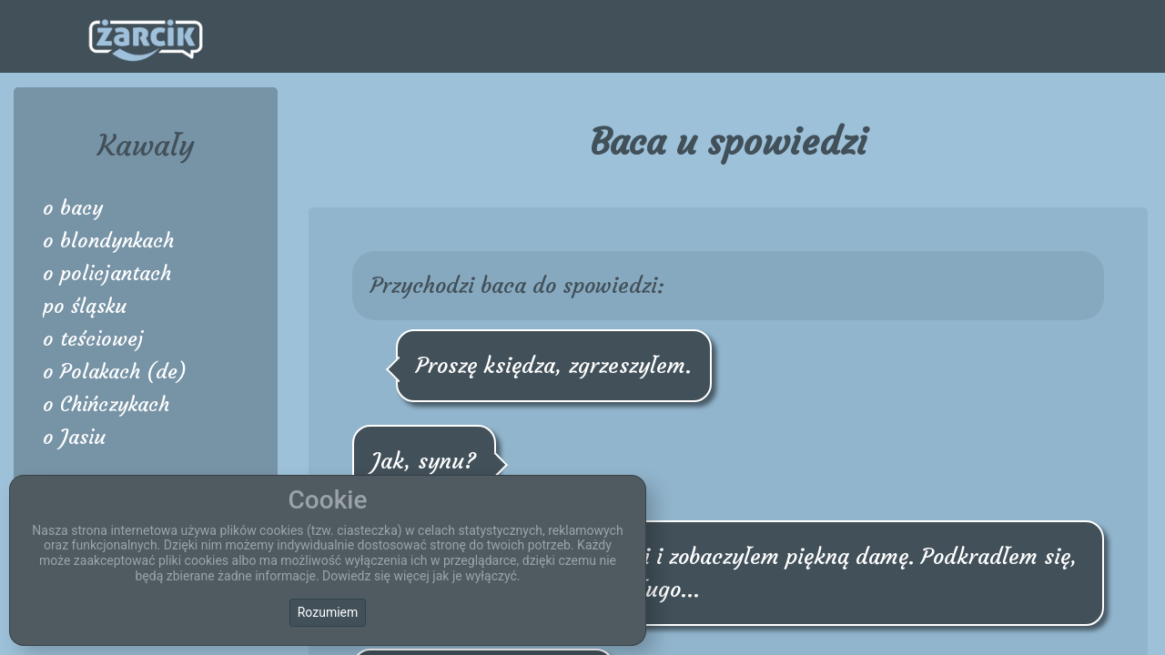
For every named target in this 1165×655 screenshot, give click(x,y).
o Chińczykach (106, 404)
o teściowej (93, 339)
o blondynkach (108, 240)
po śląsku (85, 306)
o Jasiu (74, 437)
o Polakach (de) (115, 371)
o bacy (73, 208)
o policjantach (107, 273)
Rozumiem (328, 612)
